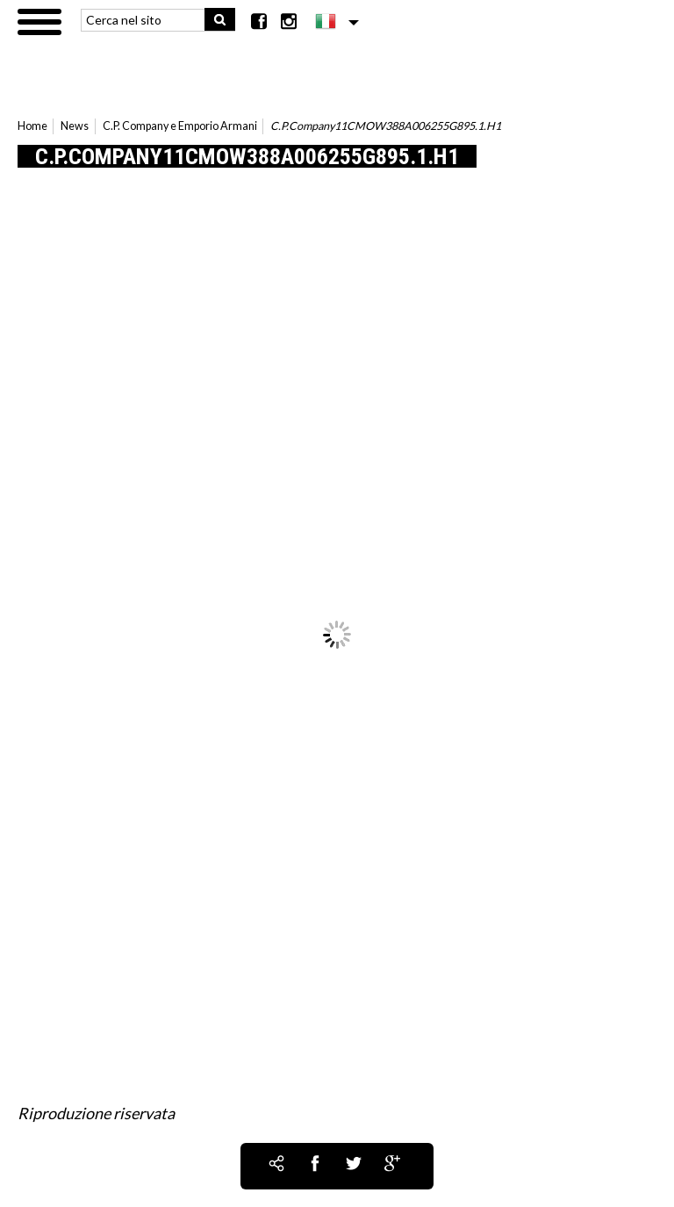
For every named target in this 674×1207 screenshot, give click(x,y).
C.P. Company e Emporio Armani (180, 126)
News (75, 126)
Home (32, 126)
